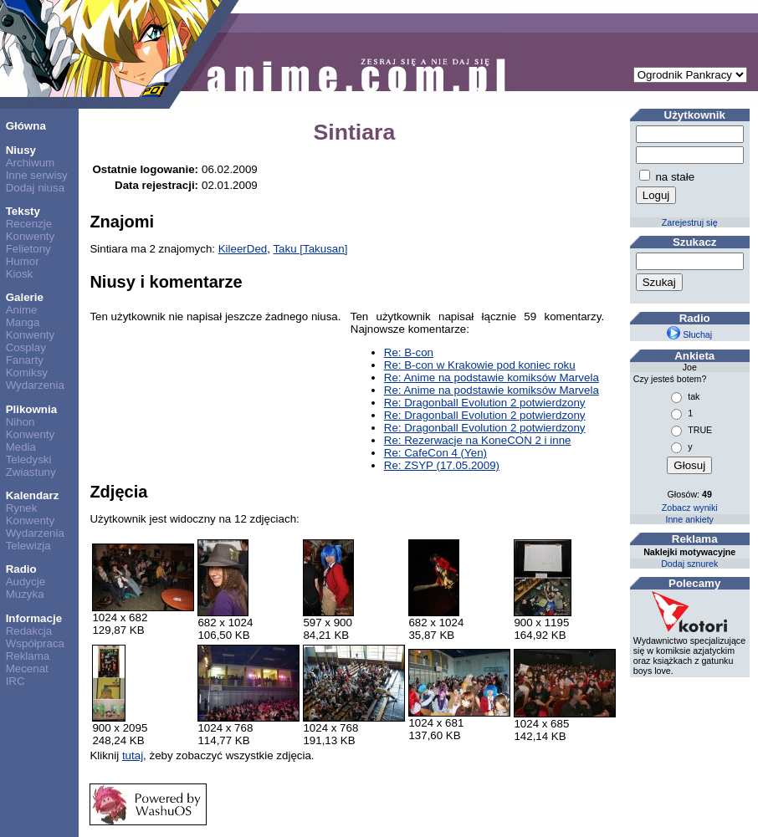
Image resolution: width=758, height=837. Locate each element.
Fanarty (25, 360)
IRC (15, 681)
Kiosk (19, 274)
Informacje (34, 618)
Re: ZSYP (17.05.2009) (441, 465)
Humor (22, 261)
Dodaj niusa (35, 187)
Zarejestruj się (690, 222)
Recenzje (29, 223)
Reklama (28, 656)
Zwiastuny (31, 472)
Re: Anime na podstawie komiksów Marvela (491, 377)
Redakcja (29, 631)
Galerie (25, 297)
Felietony (28, 248)
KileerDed (243, 248)
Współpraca (35, 643)
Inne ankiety (689, 519)
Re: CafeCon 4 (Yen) (435, 453)
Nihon (20, 422)
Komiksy (27, 372)
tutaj (132, 755)
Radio (21, 569)
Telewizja (28, 545)
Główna (26, 126)
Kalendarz (32, 495)
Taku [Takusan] (310, 248)
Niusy (21, 150)
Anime (22, 310)
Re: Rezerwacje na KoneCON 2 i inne (477, 440)
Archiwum (30, 162)
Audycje (25, 581)
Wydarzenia (35, 385)
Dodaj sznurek (689, 564)
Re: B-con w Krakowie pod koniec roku (480, 365)
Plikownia (31, 409)
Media (21, 447)
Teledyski (29, 459)
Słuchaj (689, 334)
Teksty (23, 211)
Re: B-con (408, 352)
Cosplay (26, 347)
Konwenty (30, 236)
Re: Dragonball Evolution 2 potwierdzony (485, 402)
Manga (23, 322)
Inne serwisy (37, 175)
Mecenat (27, 668)
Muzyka (25, 594)
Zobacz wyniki (690, 508)
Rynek (22, 508)
